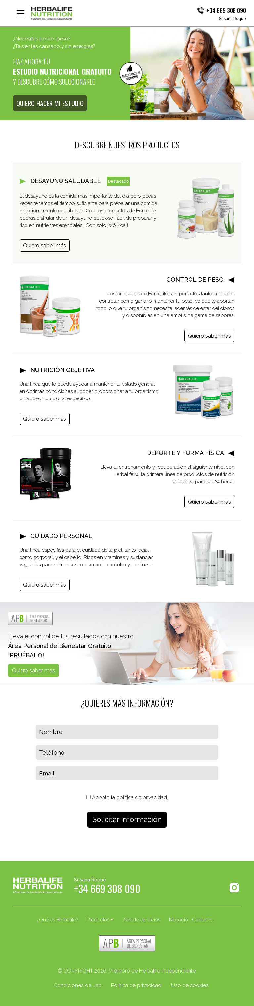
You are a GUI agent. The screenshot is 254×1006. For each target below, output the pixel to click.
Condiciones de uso (78, 985)
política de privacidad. (142, 797)
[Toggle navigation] (20, 13)
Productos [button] (98, 920)
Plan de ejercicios (141, 920)
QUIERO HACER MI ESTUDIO (50, 103)
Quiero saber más (44, 245)
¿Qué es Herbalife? (57, 920)
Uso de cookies (190, 985)
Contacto (202, 920)
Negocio (178, 920)
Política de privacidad (136, 985)
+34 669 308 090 (226, 10)
